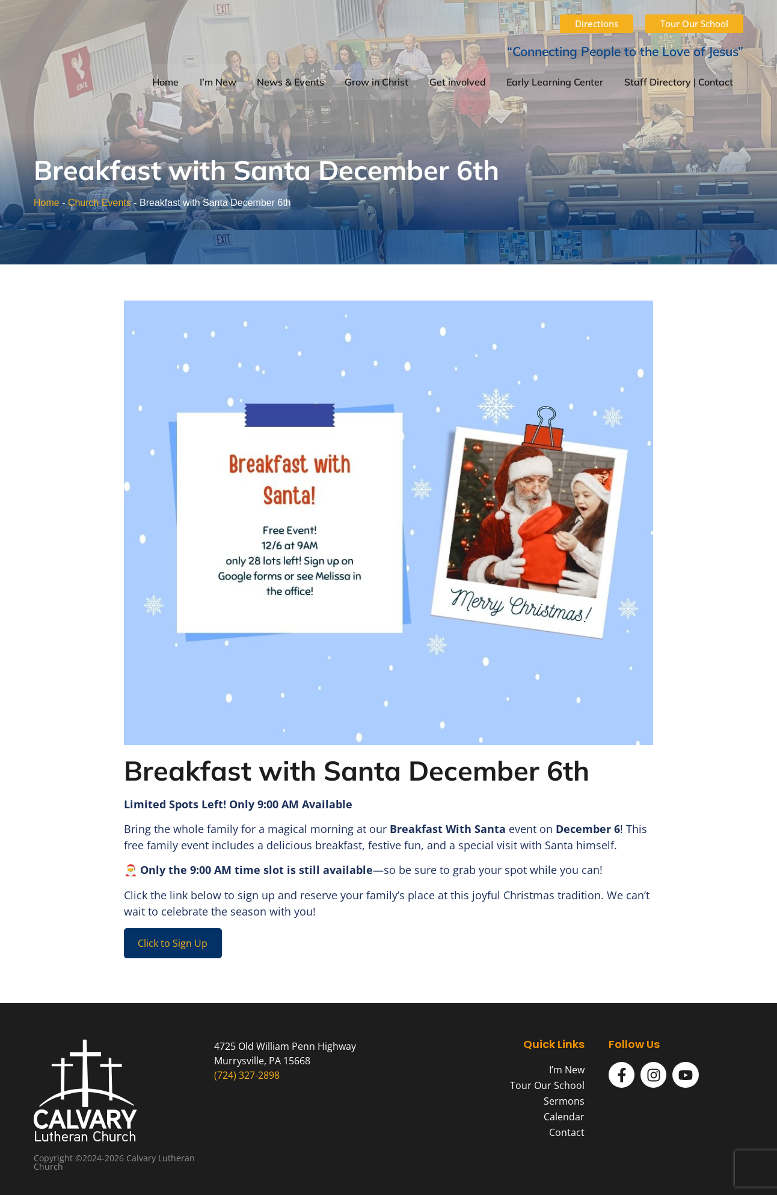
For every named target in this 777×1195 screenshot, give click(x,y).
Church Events (99, 203)
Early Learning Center (554, 82)
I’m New (218, 82)
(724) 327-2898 (247, 1075)
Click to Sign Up (172, 943)
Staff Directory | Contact (678, 82)
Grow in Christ (376, 82)
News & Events (290, 82)
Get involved (457, 82)
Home (165, 82)
